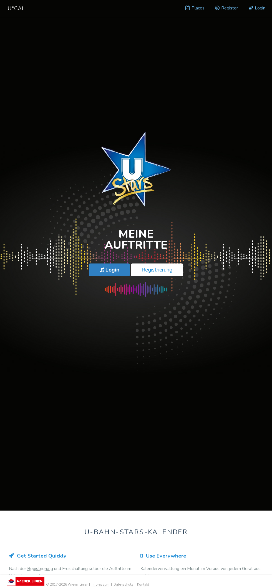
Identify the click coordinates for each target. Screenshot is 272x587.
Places (195, 8)
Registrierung (157, 269)
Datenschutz (123, 584)
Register (226, 8)
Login (256, 8)
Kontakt (143, 584)
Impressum (100, 584)
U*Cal (16, 8)
